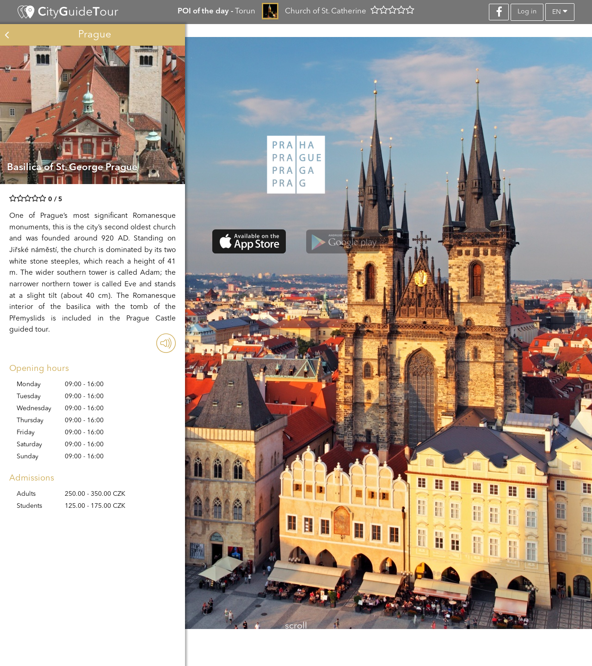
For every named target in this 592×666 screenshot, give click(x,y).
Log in (527, 11)
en (559, 11)
